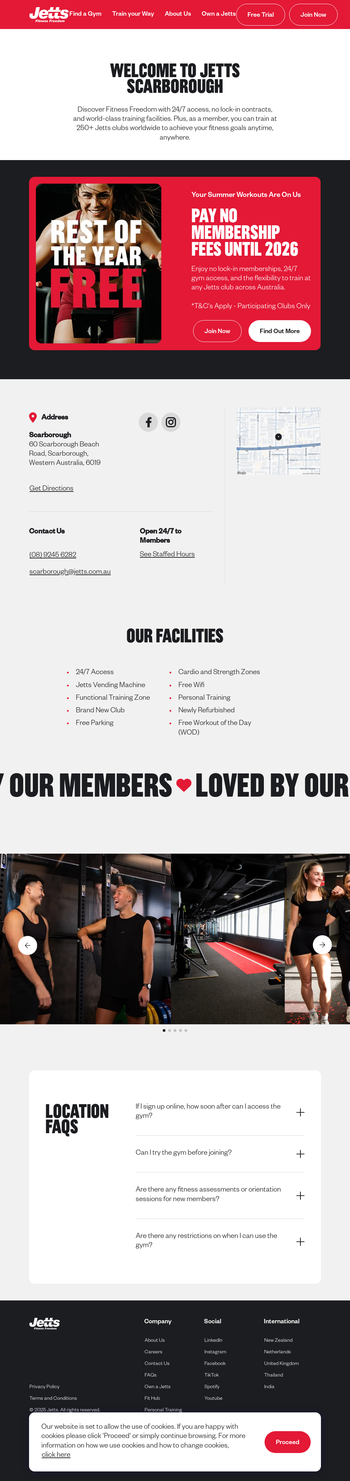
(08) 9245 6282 (52, 556)
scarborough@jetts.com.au (70, 572)
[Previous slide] (27, 945)
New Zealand (278, 1340)
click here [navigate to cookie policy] (56, 1455)
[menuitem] (85, 14)
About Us (178, 14)
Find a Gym (85, 14)
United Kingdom (281, 1363)
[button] (164, 1030)
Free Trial (260, 15)
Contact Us (157, 1364)
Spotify (212, 1386)
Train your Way (133, 14)
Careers (153, 1352)
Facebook (215, 1363)
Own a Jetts (219, 14)
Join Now (313, 15)
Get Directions (51, 489)
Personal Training (163, 1410)
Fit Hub (152, 1399)
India (269, 1386)
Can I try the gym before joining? (220, 1154)
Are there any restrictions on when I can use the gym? (220, 1241)
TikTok (211, 1375)
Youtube (213, 1398)
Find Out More (280, 332)
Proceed (287, 1443)
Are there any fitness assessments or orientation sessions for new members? (220, 1195)
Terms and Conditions (53, 1399)
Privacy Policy (44, 1387)
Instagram (215, 1351)
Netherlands (277, 1351)
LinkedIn (213, 1340)
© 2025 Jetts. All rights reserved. (64, 1410)
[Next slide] (323, 945)
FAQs (151, 1376)
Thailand (273, 1375)
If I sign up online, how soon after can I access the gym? (220, 1112)
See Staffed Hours (167, 555)
